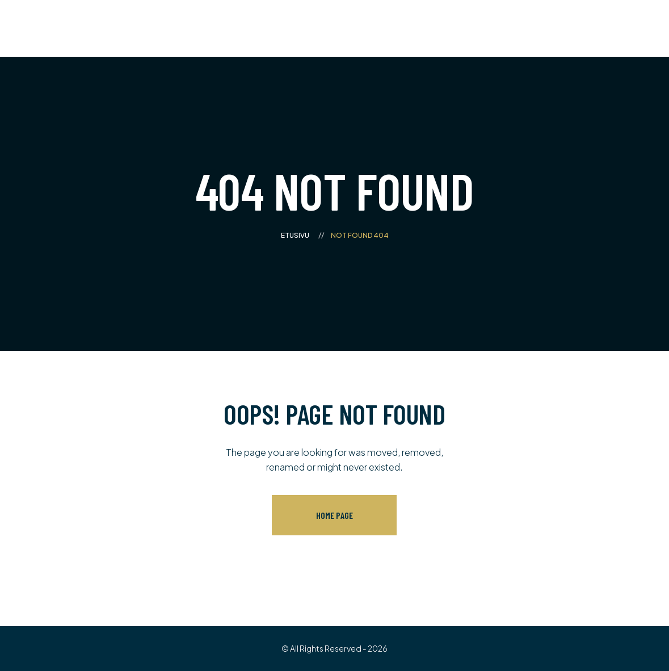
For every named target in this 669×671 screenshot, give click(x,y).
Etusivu (295, 235)
